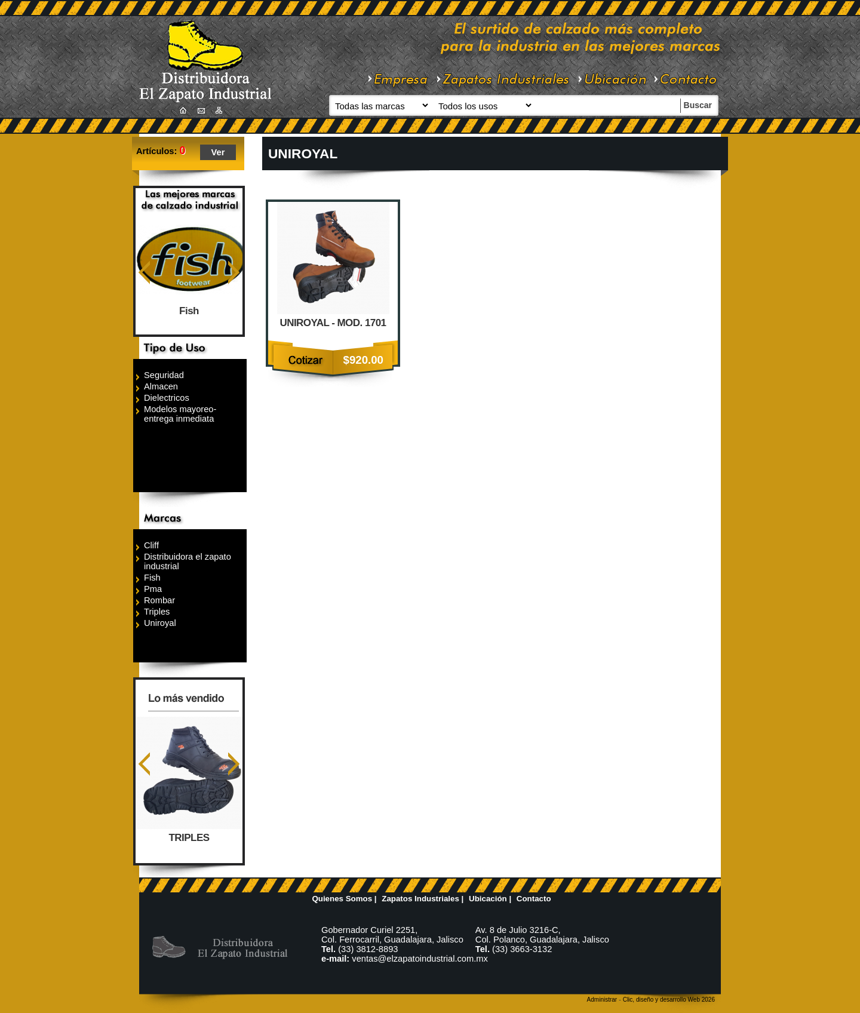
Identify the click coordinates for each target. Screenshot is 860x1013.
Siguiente (233, 272)
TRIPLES (189, 837)
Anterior (144, 272)
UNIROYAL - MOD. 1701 (333, 323)
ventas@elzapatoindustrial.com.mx (420, 958)
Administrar (602, 999)
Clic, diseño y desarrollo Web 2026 (669, 999)
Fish (189, 311)
